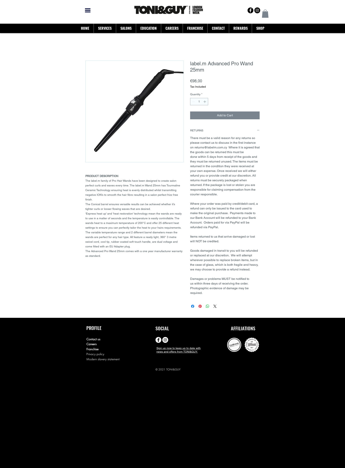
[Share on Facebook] (192, 306)
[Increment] (205, 101)
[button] (265, 14)
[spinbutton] (199, 101)
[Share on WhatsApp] (207, 306)
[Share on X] (215, 306)
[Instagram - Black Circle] (257, 10)
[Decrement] (193, 101)
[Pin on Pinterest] (200, 306)
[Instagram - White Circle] (165, 340)
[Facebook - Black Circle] (250, 10)
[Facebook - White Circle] (158, 340)
